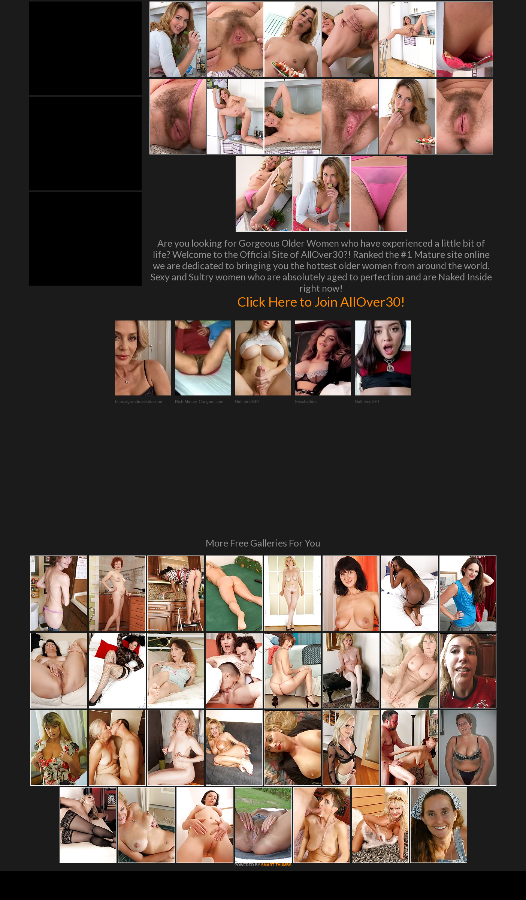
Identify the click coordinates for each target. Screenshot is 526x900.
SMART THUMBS (276, 763)
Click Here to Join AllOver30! (321, 301)
